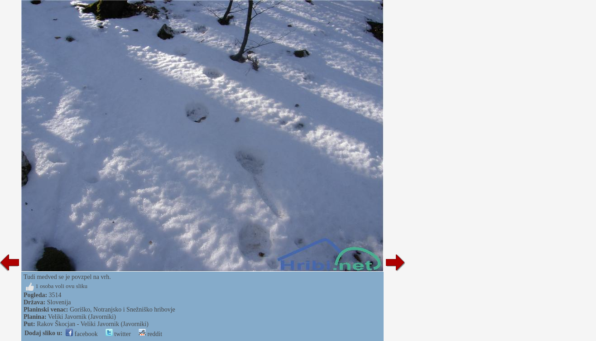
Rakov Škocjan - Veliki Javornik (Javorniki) (93, 324)
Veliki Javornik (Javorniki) (82, 316)
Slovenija (59, 302)
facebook (82, 334)
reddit (150, 334)
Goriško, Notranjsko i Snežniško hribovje (122, 309)
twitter (118, 334)
